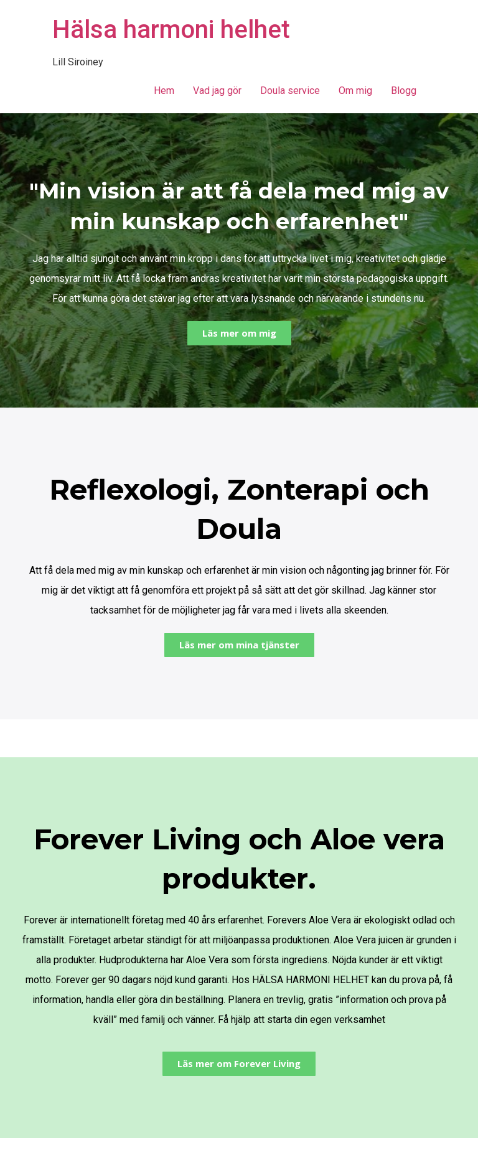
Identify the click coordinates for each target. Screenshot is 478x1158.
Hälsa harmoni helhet (171, 29)
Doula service (290, 90)
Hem (164, 90)
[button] (239, 333)
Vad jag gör (217, 90)
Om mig (355, 90)
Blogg (403, 90)
